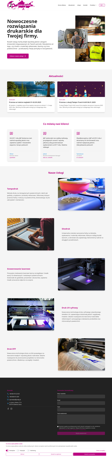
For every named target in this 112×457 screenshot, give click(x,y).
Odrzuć (22, 454)
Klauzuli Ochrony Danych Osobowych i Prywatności (72, 429)
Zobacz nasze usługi (18, 56)
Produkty (93, 5)
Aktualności (71, 5)
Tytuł (58, 407)
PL (102, 5)
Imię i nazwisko (61, 393)
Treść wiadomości (62, 413)
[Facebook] (8, 409)
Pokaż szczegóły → (101, 450)
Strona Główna (62, 5)
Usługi (79, 5)
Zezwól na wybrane (56, 454)
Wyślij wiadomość (81, 433)
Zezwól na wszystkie (89, 454)
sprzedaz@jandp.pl (15, 399)
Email (58, 400)
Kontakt (85, 5)
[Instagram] (11, 409)
